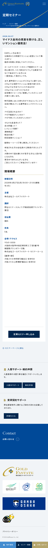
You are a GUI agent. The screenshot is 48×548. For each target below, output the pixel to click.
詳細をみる (11, 416)
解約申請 (29, 385)
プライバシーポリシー (10, 531)
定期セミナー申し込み (23, 334)
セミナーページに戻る (14, 348)
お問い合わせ (8, 439)
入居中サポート (12, 385)
